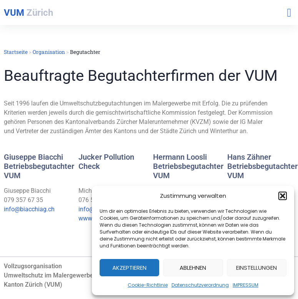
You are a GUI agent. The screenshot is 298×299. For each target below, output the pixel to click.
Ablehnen (193, 268)
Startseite (16, 51)
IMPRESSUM (245, 285)
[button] (282, 196)
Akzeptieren (129, 268)
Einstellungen (256, 268)
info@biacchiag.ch (29, 209)
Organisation (49, 51)
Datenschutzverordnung (200, 285)
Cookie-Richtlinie (148, 285)
